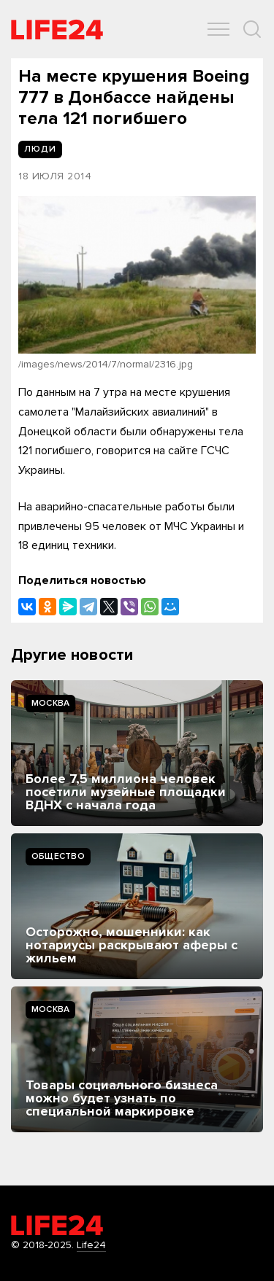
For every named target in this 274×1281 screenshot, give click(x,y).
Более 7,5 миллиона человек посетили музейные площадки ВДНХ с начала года (126, 792)
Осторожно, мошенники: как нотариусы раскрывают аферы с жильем (131, 945)
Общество (58, 856)
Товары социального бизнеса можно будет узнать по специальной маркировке (122, 1098)
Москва (50, 703)
